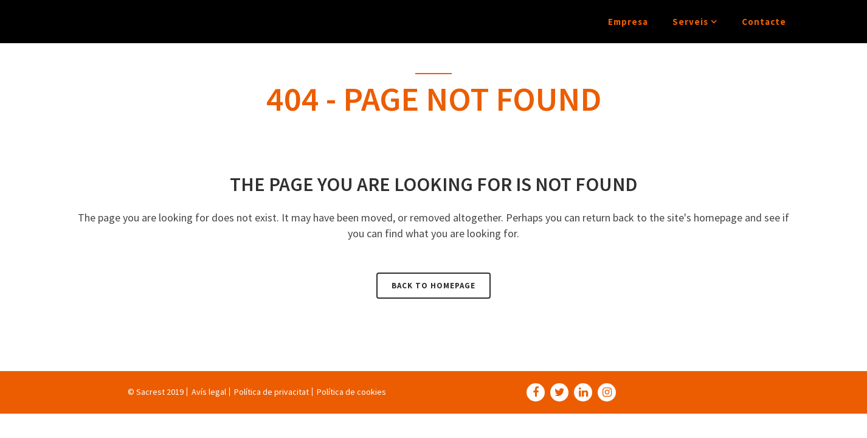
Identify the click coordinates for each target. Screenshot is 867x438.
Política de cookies (351, 392)
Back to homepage (433, 285)
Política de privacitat (271, 392)
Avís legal (209, 392)
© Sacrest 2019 (156, 392)
